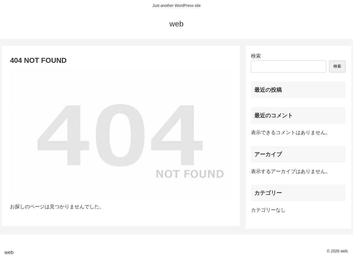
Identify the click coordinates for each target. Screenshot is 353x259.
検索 (256, 56)
